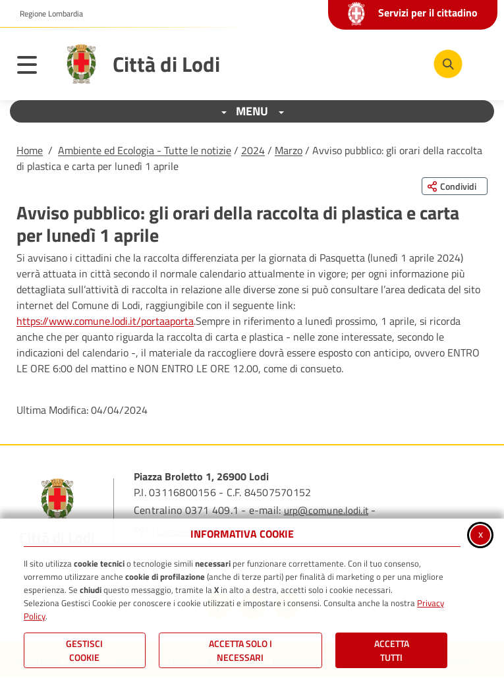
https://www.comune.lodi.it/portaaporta (105, 321)
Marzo (288, 150)
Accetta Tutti (391, 650)
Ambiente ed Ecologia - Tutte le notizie (144, 150)
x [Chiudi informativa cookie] (480, 534)
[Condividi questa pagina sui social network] (455, 186)
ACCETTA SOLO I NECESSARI (240, 650)
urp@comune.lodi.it (326, 510)
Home (29, 150)
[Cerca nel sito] (448, 63)
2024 (253, 150)
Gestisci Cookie (84, 650)
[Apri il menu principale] (33, 67)
